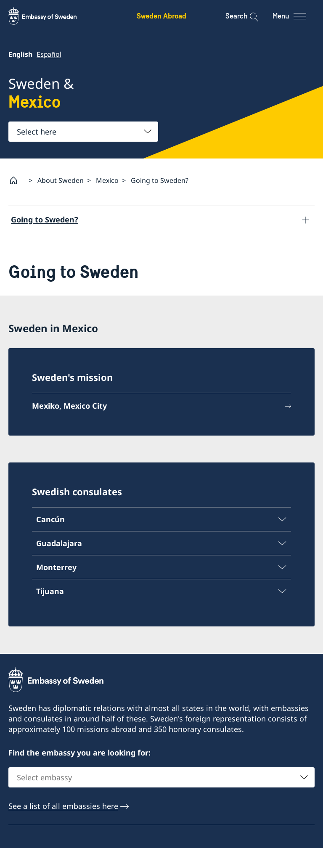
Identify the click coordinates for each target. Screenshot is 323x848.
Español (49, 54)
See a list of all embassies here (63, 806)
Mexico (107, 180)
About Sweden (60, 180)
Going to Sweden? (44, 219)
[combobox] (83, 132)
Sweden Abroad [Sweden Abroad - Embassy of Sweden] (161, 16)
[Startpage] (16, 180)
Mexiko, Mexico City (69, 406)
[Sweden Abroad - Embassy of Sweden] (50, 15)
